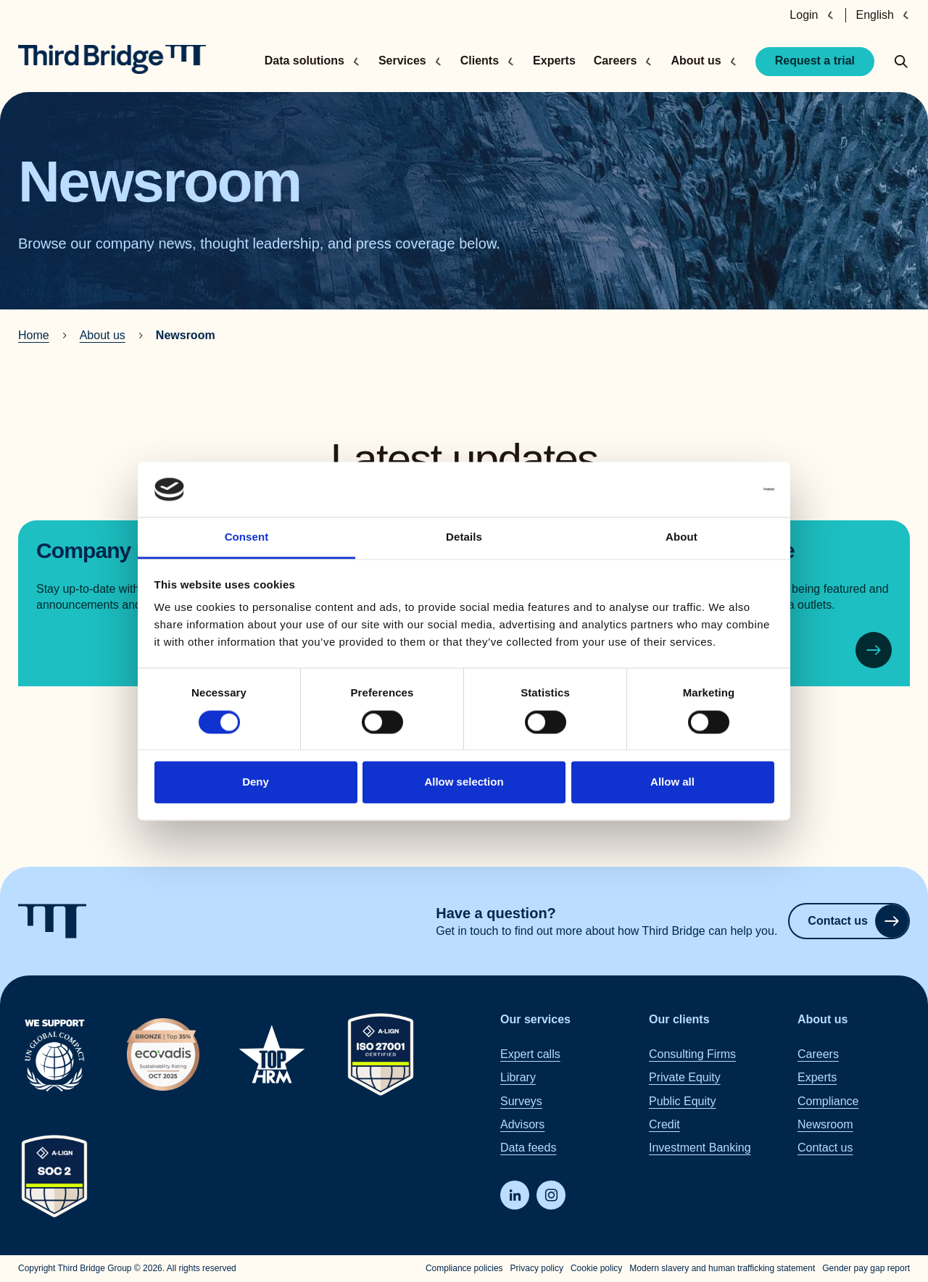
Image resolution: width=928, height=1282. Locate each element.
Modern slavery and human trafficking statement (722, 1268)
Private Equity (685, 1077)
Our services (535, 1020)
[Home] (112, 59)
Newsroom (825, 1124)
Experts (554, 60)
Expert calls (530, 1054)
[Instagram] (551, 1195)
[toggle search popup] (901, 61)
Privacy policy (536, 1268)
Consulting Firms (692, 1054)
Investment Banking (700, 1148)
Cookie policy (596, 1268)
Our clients (679, 1020)
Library (518, 1077)
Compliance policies (464, 1268)
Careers (818, 1054)
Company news (112, 550)
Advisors (522, 1124)
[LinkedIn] (514, 1195)
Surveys (521, 1101)
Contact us (858, 921)
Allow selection (463, 782)
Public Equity (682, 1101)
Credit (664, 1124)
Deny (255, 782)
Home (33, 335)
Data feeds (528, 1148)
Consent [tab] (247, 537)
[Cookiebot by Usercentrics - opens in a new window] (710, 489)
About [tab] (681, 537)
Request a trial (815, 60)
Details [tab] (464, 537)
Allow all (672, 782)
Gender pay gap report (866, 1268)
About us (102, 335)
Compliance (828, 1101)
